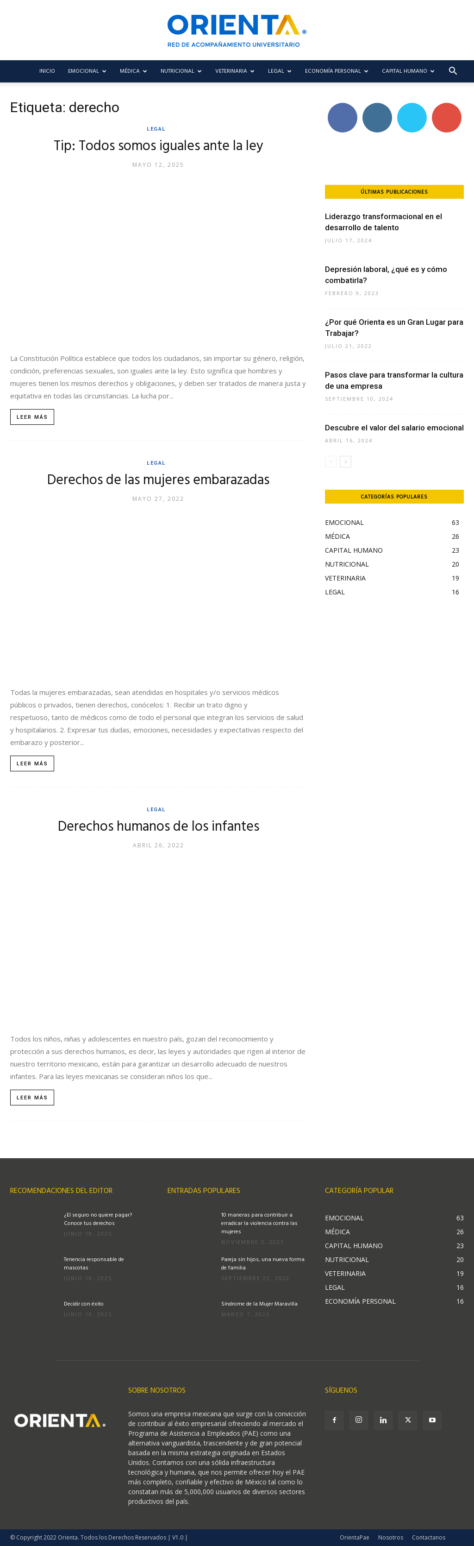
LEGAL (280, 71)
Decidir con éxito (84, 1304)
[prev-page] (331, 461)
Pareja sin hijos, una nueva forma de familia (263, 1264)
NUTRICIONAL (181, 71)
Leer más (32, 417)
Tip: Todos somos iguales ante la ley (158, 146)
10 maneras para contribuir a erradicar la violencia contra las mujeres (259, 1224)
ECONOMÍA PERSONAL (336, 71)
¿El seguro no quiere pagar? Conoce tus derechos (98, 1219)
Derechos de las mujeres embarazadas (158, 480)
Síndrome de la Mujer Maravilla (259, 1304)
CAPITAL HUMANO (408, 71)
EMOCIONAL (87, 71)
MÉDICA (133, 71)
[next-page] (345, 461)
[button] (453, 72)
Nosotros (390, 1537)
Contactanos (428, 1537)
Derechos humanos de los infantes (158, 827)
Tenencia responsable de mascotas (94, 1264)
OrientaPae (354, 1537)
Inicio (47, 71)
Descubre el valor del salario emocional (394, 427)
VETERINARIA (235, 71)
